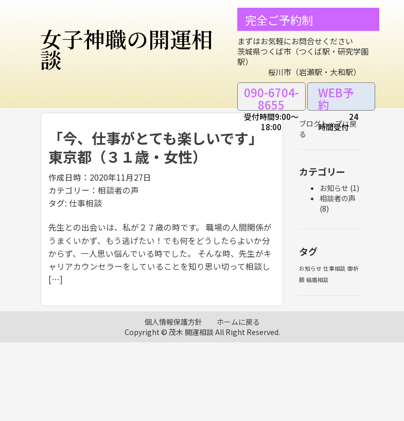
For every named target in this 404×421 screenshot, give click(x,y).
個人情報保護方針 (173, 322)
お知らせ (334, 188)
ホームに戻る (238, 322)
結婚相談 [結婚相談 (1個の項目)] (317, 280)
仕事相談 (85, 203)
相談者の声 (118, 190)
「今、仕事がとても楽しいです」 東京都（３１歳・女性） (159, 147)
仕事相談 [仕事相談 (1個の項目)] (334, 268)
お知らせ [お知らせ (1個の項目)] (310, 268)
